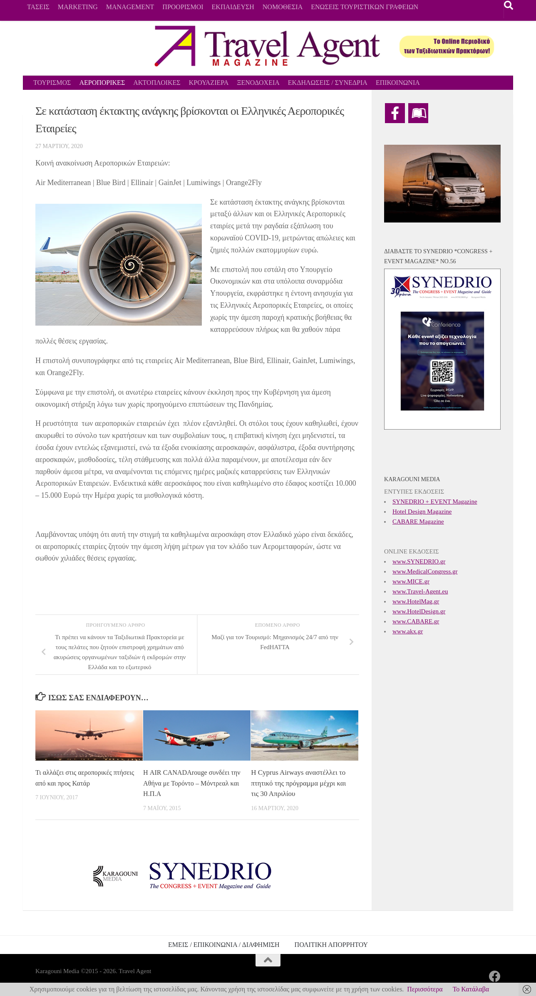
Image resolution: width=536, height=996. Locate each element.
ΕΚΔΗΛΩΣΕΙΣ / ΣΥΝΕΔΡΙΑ (327, 82)
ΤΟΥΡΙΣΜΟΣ (52, 82)
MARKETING (78, 6)
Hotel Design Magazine (422, 511)
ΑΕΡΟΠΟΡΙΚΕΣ (102, 82)
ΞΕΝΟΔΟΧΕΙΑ (258, 82)
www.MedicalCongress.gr (425, 571)
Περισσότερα (424, 989)
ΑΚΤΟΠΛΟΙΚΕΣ (156, 82)
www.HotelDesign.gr (418, 611)
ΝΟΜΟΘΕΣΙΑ (283, 6)
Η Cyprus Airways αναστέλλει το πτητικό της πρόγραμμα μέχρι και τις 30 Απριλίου (298, 783)
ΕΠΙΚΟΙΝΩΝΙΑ (398, 82)
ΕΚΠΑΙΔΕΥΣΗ (233, 6)
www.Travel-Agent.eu (420, 591)
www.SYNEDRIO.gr (418, 561)
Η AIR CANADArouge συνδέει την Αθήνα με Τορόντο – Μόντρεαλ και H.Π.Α (188, 783)
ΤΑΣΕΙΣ (38, 6)
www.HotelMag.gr (415, 601)
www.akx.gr (407, 631)
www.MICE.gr (410, 581)
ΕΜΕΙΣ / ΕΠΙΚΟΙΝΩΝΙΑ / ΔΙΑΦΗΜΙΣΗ (224, 944)
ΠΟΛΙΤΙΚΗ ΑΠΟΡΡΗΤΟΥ (331, 944)
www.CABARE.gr (415, 621)
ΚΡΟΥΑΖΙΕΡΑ (209, 82)
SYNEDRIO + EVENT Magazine (434, 501)
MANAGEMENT (130, 6)
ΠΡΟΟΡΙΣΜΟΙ (182, 6)
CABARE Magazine (418, 521)
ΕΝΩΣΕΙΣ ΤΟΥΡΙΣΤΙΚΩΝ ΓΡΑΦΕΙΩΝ (364, 6)
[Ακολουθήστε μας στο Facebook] (495, 976)
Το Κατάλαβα (471, 989)
